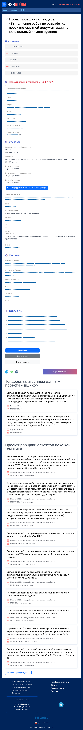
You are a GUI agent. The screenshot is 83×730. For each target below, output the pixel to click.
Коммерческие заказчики (21, 682)
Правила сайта (57, 688)
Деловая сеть (16, 693)
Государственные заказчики (22, 684)
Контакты (14, 60)
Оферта (54, 685)
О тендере (14, 53)
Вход (54, 4)
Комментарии (15, 73)
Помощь (54, 691)
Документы (15, 66)
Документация (23, 356)
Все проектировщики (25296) (18, 673)
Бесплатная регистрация (69, 4)
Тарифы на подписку (60, 682)
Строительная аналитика (21, 687)
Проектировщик (16, 47)
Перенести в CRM (60, 372)
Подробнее (22, 350)
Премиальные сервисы (20, 690)
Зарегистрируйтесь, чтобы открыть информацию (27, 188)
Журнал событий (22, 362)
